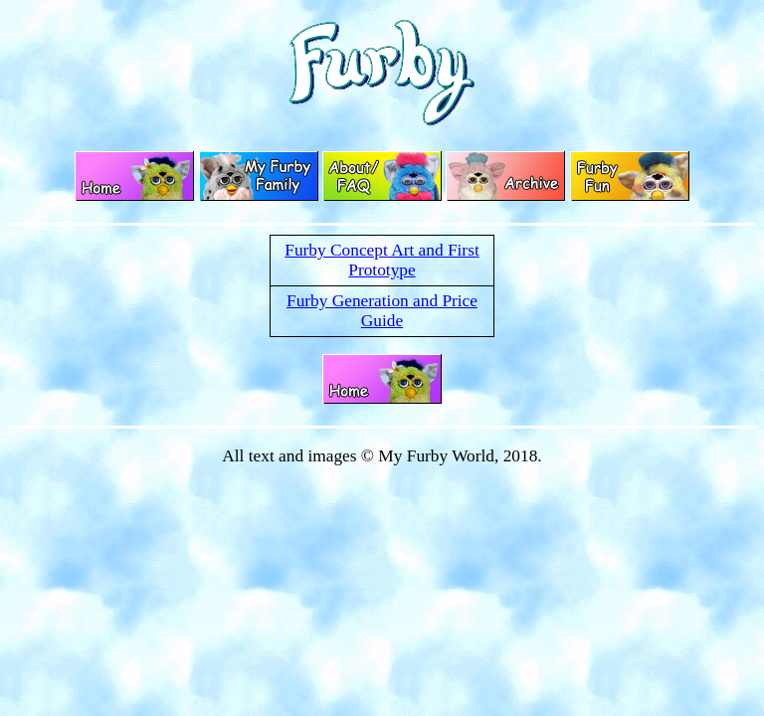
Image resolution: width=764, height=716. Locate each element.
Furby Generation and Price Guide (382, 310)
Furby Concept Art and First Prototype (381, 260)
